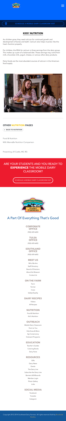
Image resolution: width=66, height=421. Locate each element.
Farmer (33, 287)
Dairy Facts (33, 352)
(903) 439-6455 (33, 232)
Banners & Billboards (33, 375)
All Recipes (33, 305)
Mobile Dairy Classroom (33, 325)
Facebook (33, 393)
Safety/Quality (33, 293)
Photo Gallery (33, 381)
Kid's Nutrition (33, 316)
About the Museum (33, 272)
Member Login (33, 378)
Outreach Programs (33, 337)
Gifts (33, 360)
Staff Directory (33, 266)
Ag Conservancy (33, 334)
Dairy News (33, 363)
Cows (33, 290)
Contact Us (33, 275)
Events (33, 366)
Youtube (33, 396)
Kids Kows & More (33, 331)
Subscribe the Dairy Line (33, 372)
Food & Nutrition (10, 138)
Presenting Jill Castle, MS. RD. (15, 152)
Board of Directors (33, 269)
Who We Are (33, 263)
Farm (33, 284)
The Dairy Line (33, 369)
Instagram (33, 399)
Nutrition (18, 125)
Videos (33, 302)
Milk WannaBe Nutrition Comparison (18, 142)
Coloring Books (33, 349)
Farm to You (33, 328)
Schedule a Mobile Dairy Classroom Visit (30, 23)
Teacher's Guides (33, 346)
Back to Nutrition (13, 130)
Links (33, 384)
